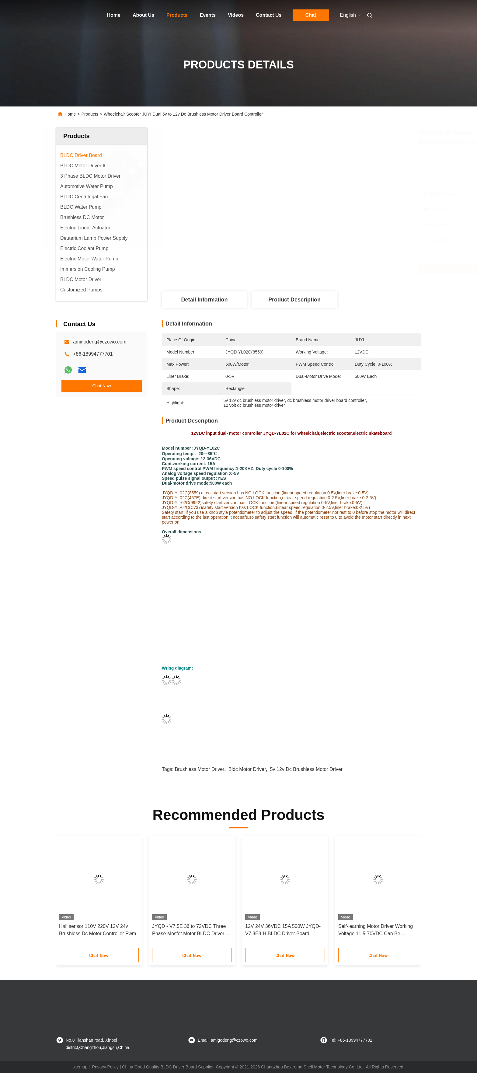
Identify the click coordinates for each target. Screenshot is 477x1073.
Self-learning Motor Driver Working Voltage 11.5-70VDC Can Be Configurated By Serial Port (375, 930)
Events (207, 15)
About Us (143, 15)
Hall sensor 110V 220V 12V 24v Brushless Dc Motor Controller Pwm (97, 930)
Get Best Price (328, 269)
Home (113, 15)
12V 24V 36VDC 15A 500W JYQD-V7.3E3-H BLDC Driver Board (283, 930)
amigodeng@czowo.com (99, 341)
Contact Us (268, 15)
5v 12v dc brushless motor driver (306, 769)
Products (176, 15)
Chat (310, 15)
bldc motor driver (247, 769)
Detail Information (204, 300)
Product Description (294, 300)
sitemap (79, 1066)
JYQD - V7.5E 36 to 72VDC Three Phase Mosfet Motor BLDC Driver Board (189, 930)
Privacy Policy (105, 1066)
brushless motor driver (200, 769)
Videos (236, 15)
